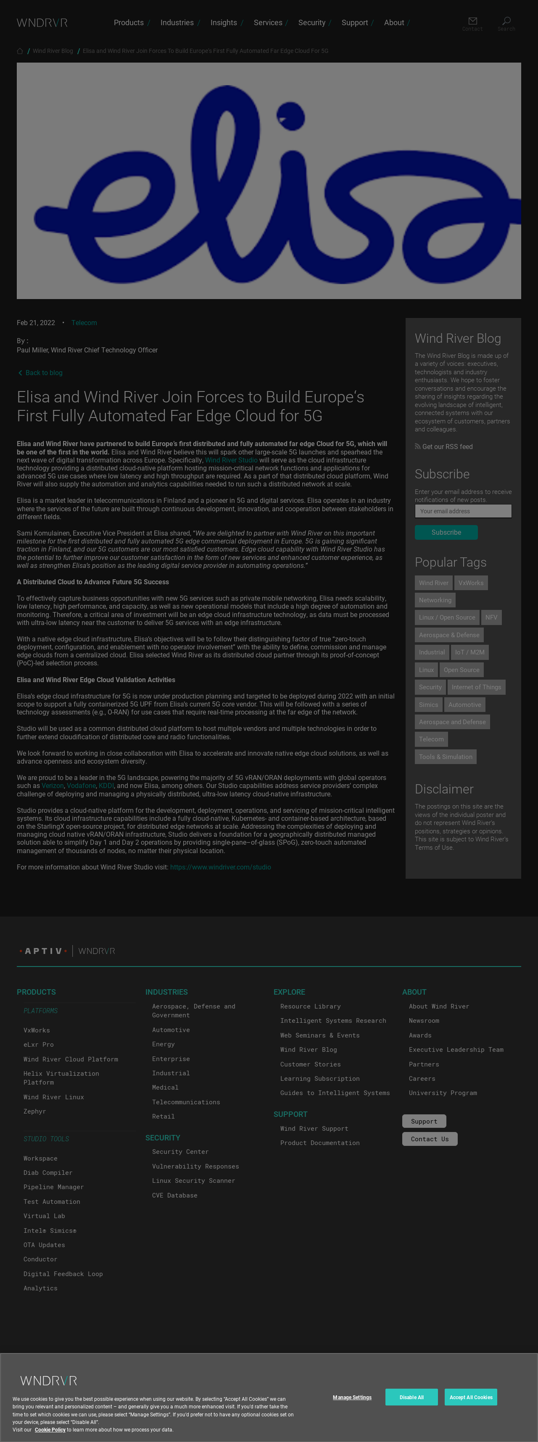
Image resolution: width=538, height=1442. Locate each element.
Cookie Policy (50, 1436)
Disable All (412, 1403)
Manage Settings (352, 1403)
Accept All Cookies (471, 1403)
